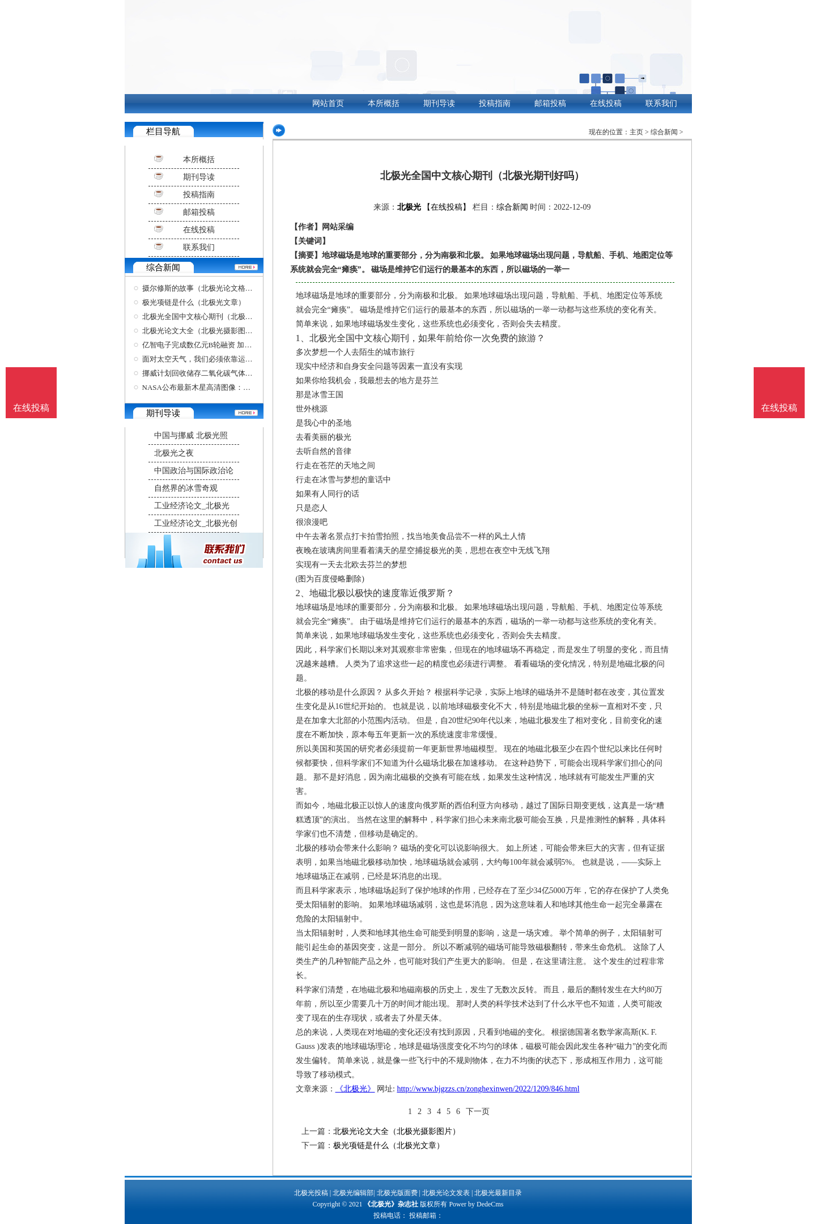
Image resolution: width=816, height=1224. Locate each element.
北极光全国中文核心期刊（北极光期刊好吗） (216, 316)
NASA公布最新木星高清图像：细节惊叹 (207, 387)
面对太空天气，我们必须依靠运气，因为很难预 (219, 359)
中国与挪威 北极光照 (191, 435)
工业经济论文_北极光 (192, 506)
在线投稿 (606, 103)
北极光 (409, 207)
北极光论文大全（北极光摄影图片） (201, 330)
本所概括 (384, 103)
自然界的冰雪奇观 (186, 488)
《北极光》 (355, 1089)
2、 (302, 593)
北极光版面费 (397, 1193)
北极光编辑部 (353, 1193)
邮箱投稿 (550, 103)
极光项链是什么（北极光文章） (193, 302)
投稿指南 (495, 103)
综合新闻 (664, 132)
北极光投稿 (311, 1193)
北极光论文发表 (446, 1193)
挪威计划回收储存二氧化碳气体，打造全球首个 (219, 373)
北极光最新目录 (498, 1193)
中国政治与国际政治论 (193, 470)
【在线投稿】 (446, 207)
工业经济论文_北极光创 (195, 523)
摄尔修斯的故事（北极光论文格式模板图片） (216, 288)
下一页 (478, 1111)
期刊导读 (439, 103)
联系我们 (661, 103)
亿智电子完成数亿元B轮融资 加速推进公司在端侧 (223, 345)
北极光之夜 (174, 453)
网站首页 (328, 103)
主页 (636, 132)
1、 (302, 338)
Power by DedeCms (476, 1204)
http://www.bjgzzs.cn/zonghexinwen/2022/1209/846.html (488, 1089)
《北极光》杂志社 (391, 1204)
